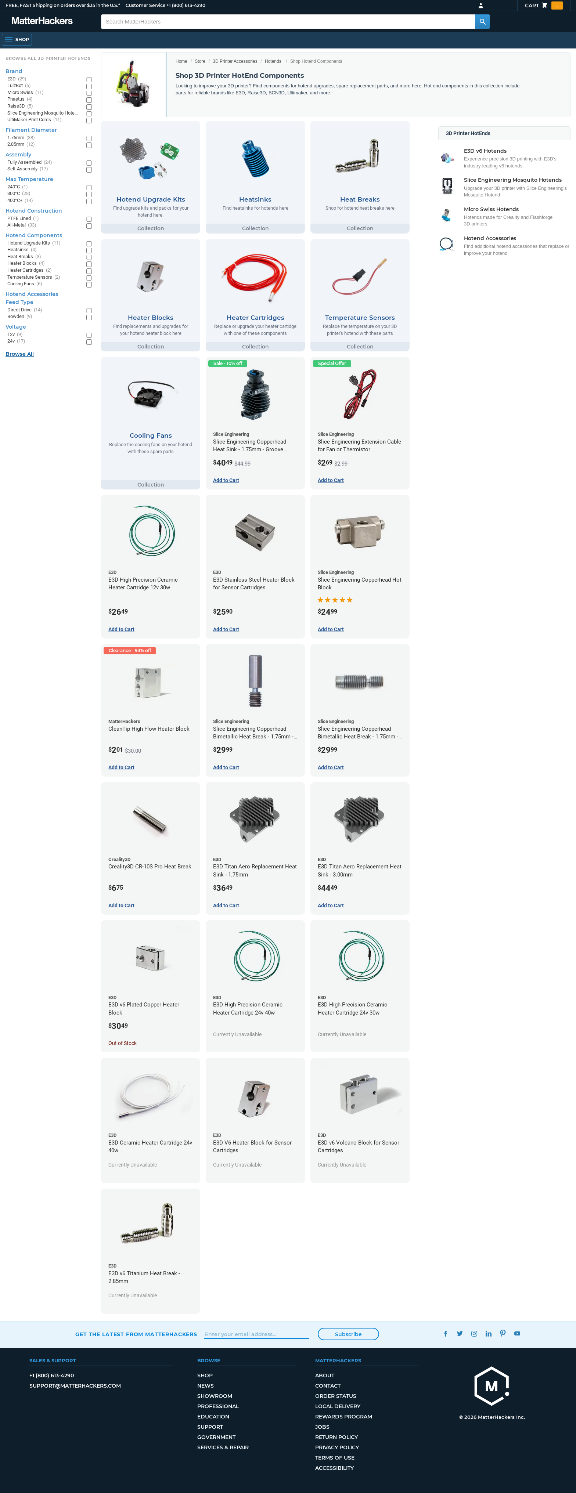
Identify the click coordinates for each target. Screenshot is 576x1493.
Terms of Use (334, 1457)
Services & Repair (223, 1447)
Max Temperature (29, 179)
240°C (17, 187)
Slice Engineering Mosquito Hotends (43, 113)
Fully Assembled (29, 162)
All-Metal (21, 225)
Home (181, 61)
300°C (18, 193)
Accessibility (334, 1468)
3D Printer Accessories (235, 61)
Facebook (445, 1333)
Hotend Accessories (32, 294)
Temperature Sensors (33, 277)
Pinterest (502, 1333)
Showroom (214, 1396)
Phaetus (20, 99)
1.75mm (21, 137)
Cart (544, 5)
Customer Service (145, 5)
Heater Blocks (26, 263)
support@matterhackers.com (75, 1385)
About (324, 1375)
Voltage (16, 326)
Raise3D (20, 106)
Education (213, 1416)
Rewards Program (343, 1416)
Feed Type (19, 302)
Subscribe (348, 1334)
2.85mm (21, 144)
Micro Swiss (25, 92)
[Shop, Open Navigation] (17, 40)
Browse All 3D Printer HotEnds (48, 58)
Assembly (18, 154)
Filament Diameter (31, 130)
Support (210, 1427)
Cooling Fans (24, 284)
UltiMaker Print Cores (34, 119)
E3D (16, 79)
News (205, 1385)
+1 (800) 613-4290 (185, 5)
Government (216, 1437)
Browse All (20, 354)
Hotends (273, 61)
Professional (218, 1406)
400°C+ (20, 200)
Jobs (322, 1427)
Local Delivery (337, 1406)
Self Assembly (27, 169)
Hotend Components (34, 235)
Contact (328, 1385)
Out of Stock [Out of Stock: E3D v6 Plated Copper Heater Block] (122, 1043)
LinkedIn (488, 1333)
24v (16, 341)
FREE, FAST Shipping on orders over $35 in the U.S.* (63, 5)
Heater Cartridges (29, 270)
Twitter (459, 1333)
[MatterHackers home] (492, 1387)
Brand (14, 71)
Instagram (474, 1333)
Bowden (19, 316)
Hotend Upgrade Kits (34, 243)
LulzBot (19, 85)
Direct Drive (24, 310)
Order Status (335, 1396)
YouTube (517, 1333)
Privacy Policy (337, 1447)
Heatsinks (22, 249)
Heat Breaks (24, 256)
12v (15, 334)
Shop (205, 1375)
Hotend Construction (34, 210)
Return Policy (336, 1437)
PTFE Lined (23, 218)
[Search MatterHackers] (482, 21)
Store (200, 61)
